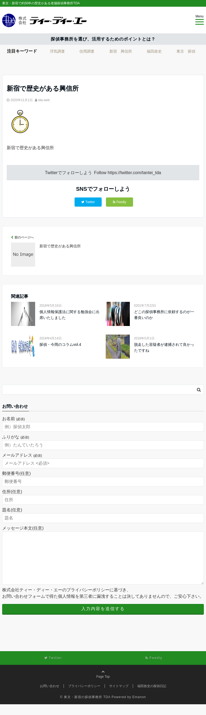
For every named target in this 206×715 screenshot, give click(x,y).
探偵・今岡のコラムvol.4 (60, 344)
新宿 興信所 (120, 51)
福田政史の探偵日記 (151, 697)
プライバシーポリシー (84, 697)
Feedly (119, 202)
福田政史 (154, 51)
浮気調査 (57, 51)
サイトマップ (118, 697)
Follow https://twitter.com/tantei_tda (127, 172)
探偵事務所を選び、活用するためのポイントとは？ (103, 39)
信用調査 (86, 51)
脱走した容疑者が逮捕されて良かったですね (164, 347)
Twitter (88, 202)
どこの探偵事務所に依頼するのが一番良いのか (164, 315)
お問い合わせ (49, 697)
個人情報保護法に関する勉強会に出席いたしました (69, 315)
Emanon (139, 708)
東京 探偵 (185, 51)
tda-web (44, 100)
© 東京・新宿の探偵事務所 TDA (85, 708)
